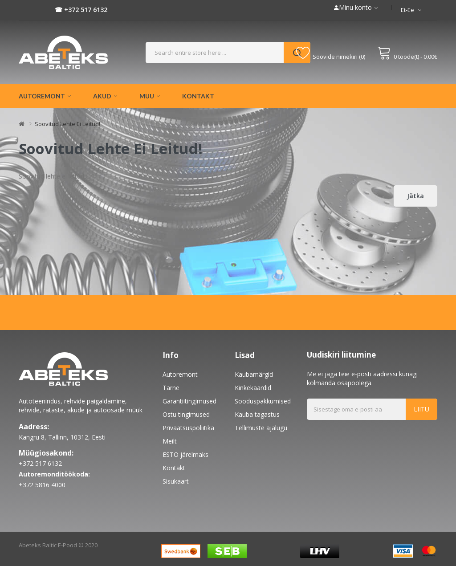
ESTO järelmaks (185, 454)
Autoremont (180, 374)
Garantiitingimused (189, 401)
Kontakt (174, 468)
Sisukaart (176, 481)
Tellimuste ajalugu (261, 427)
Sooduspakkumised (263, 401)
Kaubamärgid (254, 374)
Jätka (415, 195)
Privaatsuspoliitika (188, 427)
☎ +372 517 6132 (81, 9)
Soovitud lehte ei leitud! (67, 124)
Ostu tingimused (186, 414)
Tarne (171, 387)
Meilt (170, 441)
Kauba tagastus (257, 414)
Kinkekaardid (253, 387)
